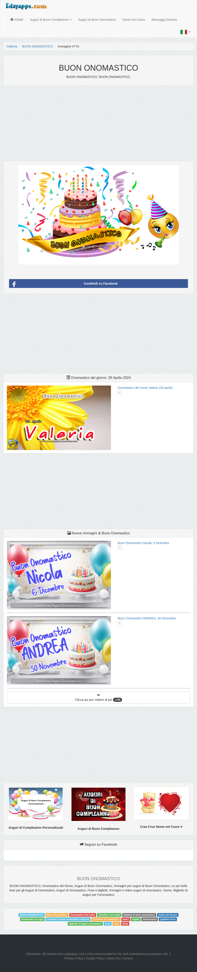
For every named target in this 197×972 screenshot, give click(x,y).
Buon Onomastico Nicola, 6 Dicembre (143, 543)
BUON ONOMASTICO (37, 46)
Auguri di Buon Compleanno (51, 19)
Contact (127, 958)
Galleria (12, 46)
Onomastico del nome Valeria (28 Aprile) (145, 388)
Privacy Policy (73, 958)
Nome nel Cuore (133, 19)
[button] (185, 32)
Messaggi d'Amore (164, 19)
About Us (113, 958)
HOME (16, 19)
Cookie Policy (95, 958)
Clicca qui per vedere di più (98, 698)
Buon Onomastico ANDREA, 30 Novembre (147, 618)
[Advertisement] (98, 121)
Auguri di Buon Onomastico (97, 19)
